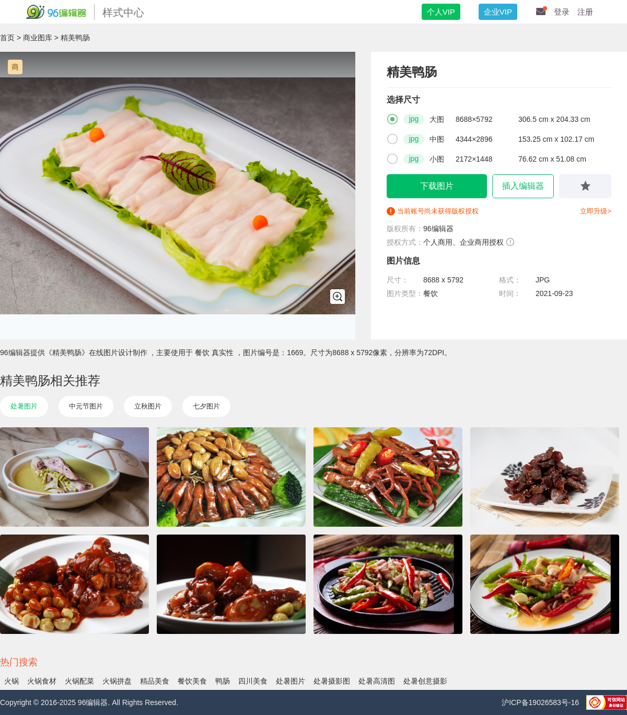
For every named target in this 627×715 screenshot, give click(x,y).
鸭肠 (222, 681)
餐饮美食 (192, 681)
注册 (585, 11)
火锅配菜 (79, 681)
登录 (562, 11)
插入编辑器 (523, 185)
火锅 (11, 681)
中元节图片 (86, 406)
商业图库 (37, 37)
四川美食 (253, 681)
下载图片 (437, 185)
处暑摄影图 (332, 681)
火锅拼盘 (117, 681)
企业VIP (498, 11)
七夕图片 (206, 406)
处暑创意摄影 (425, 681)
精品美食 (154, 681)
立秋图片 (147, 406)
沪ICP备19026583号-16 (541, 702)
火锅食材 (41, 681)
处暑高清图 (376, 681)
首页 (7, 37)
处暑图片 (24, 406)
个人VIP (441, 11)
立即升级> (595, 211)
